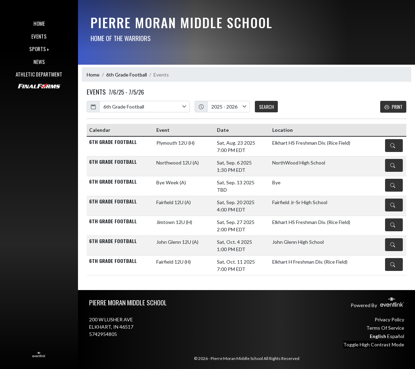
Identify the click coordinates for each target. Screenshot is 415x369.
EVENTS (39, 36)
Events (161, 75)
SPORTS (37, 49)
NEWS (39, 61)
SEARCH (266, 106)
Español (395, 336)
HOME (39, 23)
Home (93, 75)
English (378, 336)
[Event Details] (394, 145)
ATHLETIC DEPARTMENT (39, 74)
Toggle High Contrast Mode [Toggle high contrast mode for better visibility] (373, 344)
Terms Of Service (385, 328)
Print (393, 106)
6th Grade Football (126, 75)
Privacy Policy (389, 319)
